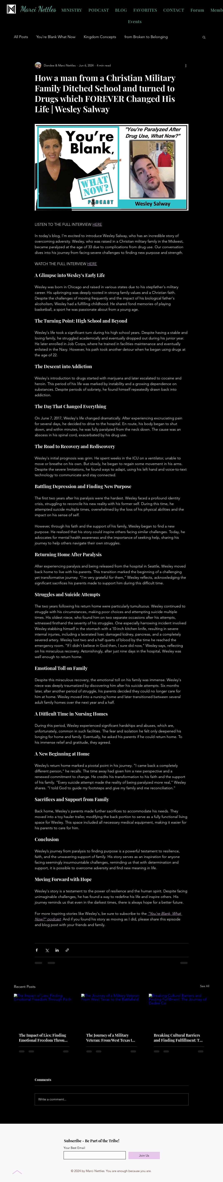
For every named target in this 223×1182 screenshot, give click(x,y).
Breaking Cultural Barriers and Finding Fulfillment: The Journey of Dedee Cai (179, 1038)
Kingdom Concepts (100, 37)
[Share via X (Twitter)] (47, 950)
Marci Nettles (38, 9)
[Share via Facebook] (37, 950)
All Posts (21, 37)
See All (204, 986)
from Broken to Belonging (146, 37)
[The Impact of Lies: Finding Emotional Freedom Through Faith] (44, 1011)
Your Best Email (74, 1147)
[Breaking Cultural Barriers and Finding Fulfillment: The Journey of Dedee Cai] (179, 1011)
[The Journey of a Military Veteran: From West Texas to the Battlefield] (111, 1011)
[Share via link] (67, 950)
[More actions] (186, 65)
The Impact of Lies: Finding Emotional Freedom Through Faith (44, 1038)
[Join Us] (144, 1155)
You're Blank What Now (55, 37)
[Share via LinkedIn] (57, 950)
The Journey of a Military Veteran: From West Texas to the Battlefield (110, 1038)
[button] (204, 37)
